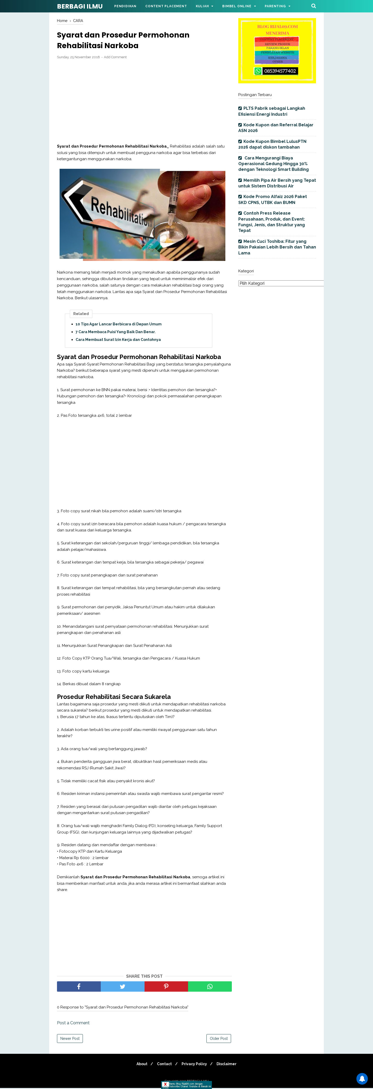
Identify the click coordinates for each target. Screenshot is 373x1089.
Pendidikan (125, 6)
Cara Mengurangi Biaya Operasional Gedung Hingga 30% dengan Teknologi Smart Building (273, 164)
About (139, 1065)
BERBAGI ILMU (80, 6)
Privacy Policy (195, 1065)
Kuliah (202, 6)
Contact (163, 1065)
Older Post (219, 1039)
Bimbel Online (236, 6)
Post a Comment (73, 1023)
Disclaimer (229, 1065)
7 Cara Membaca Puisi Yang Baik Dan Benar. (116, 333)
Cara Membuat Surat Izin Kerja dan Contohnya (118, 341)
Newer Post (70, 1039)
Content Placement (166, 6)
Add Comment (115, 58)
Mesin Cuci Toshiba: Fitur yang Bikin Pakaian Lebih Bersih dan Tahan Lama (277, 247)
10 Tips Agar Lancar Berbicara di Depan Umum (119, 325)
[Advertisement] (144, 103)
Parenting (275, 6)
